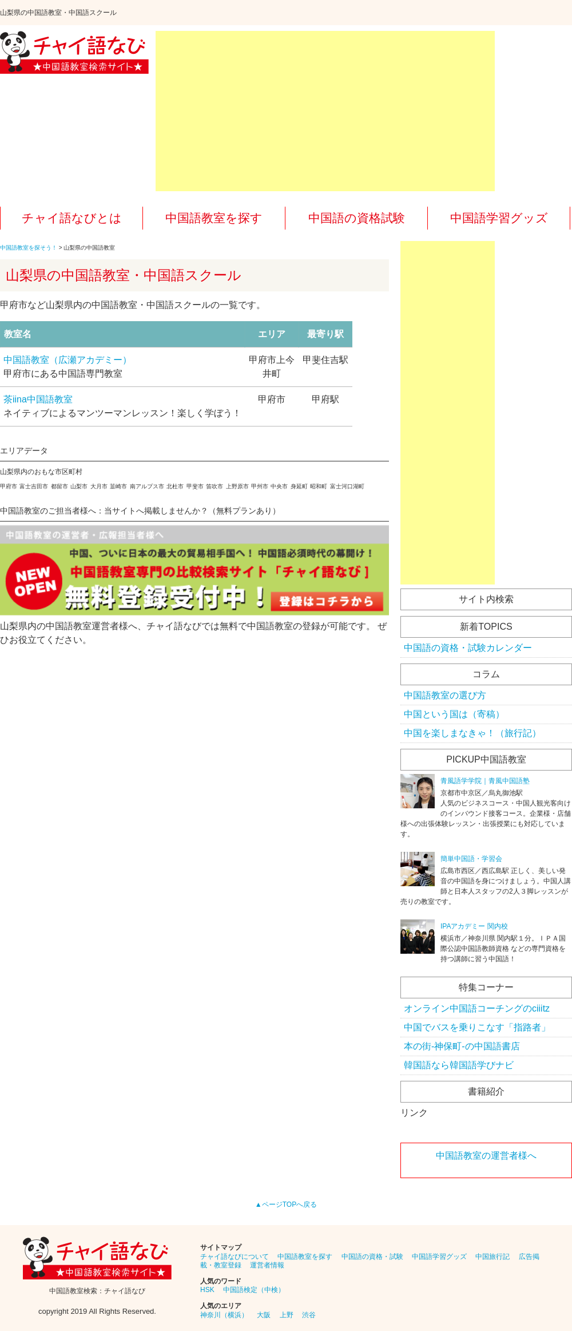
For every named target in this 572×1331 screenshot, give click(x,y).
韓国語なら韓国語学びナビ (459, 1065)
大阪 (264, 1315)
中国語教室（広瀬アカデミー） (67, 360)
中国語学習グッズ (499, 217)
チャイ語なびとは (72, 217)
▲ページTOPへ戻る (286, 1204)
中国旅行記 (492, 1257)
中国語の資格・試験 (372, 1257)
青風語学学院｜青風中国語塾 (485, 781)
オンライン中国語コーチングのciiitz (477, 1008)
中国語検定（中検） (254, 1290)
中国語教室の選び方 (445, 695)
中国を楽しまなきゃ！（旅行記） (472, 733)
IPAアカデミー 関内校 (474, 926)
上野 (286, 1315)
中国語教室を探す (214, 217)
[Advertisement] (325, 111)
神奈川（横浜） (224, 1315)
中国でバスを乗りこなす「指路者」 (477, 1027)
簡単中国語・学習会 (471, 859)
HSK (207, 1290)
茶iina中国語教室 (38, 399)
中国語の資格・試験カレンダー (468, 648)
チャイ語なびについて (234, 1257)
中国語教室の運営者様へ (486, 1155)
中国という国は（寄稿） (454, 714)
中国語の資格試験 (356, 217)
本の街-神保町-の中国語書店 (462, 1046)
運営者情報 (267, 1265)
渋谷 (309, 1315)
